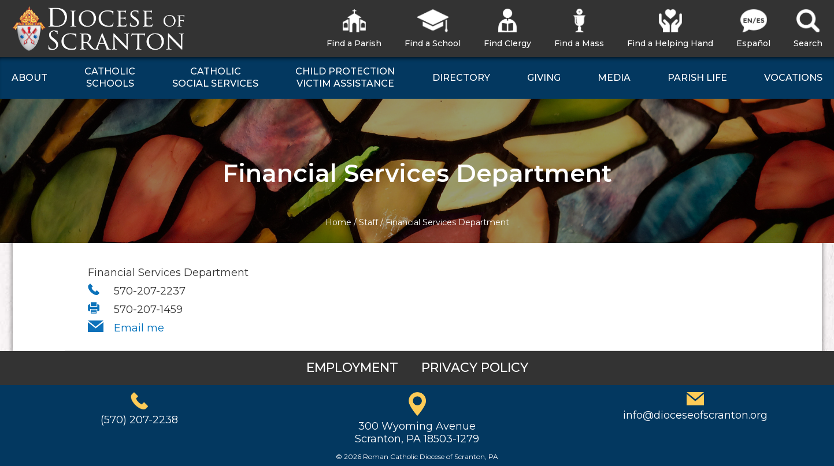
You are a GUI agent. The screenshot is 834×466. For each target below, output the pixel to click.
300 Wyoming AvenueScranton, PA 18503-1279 (417, 432)
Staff (368, 222)
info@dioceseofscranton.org (695, 415)
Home (338, 222)
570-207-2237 (150, 291)
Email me (139, 328)
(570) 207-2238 (139, 419)
